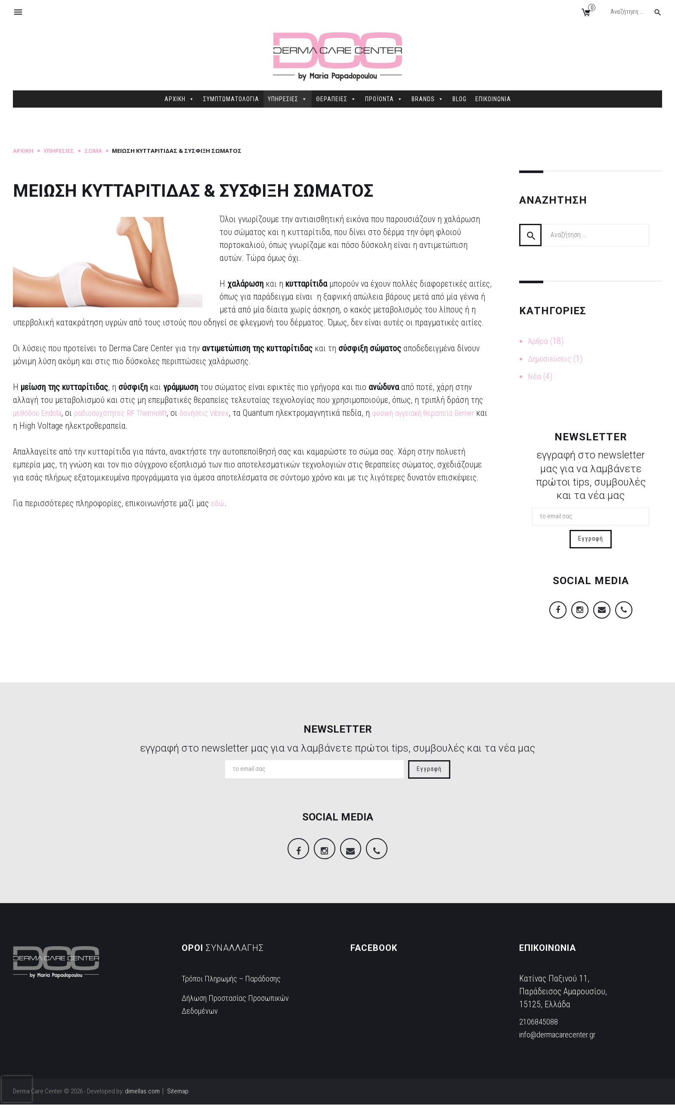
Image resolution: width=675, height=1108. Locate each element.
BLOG (459, 99)
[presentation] (17, 1089)
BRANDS (428, 99)
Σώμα (93, 151)
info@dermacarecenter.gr (562, 1038)
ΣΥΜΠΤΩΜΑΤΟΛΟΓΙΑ (231, 99)
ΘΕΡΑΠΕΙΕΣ (336, 99)
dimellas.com (142, 1095)
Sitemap (178, 1095)
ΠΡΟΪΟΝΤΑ (384, 99)
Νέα (535, 375)
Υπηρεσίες (58, 151)
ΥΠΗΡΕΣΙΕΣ (287, 99)
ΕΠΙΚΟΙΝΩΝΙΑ (493, 99)
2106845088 (540, 1025)
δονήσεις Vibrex (227, 413)
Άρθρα (538, 341)
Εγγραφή (590, 537)
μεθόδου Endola (40, 413)
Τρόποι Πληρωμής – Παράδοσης (238, 982)
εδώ (218, 503)
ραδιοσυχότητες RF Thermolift (133, 413)
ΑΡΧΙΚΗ (179, 99)
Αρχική (23, 151)
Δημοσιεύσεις (552, 358)
